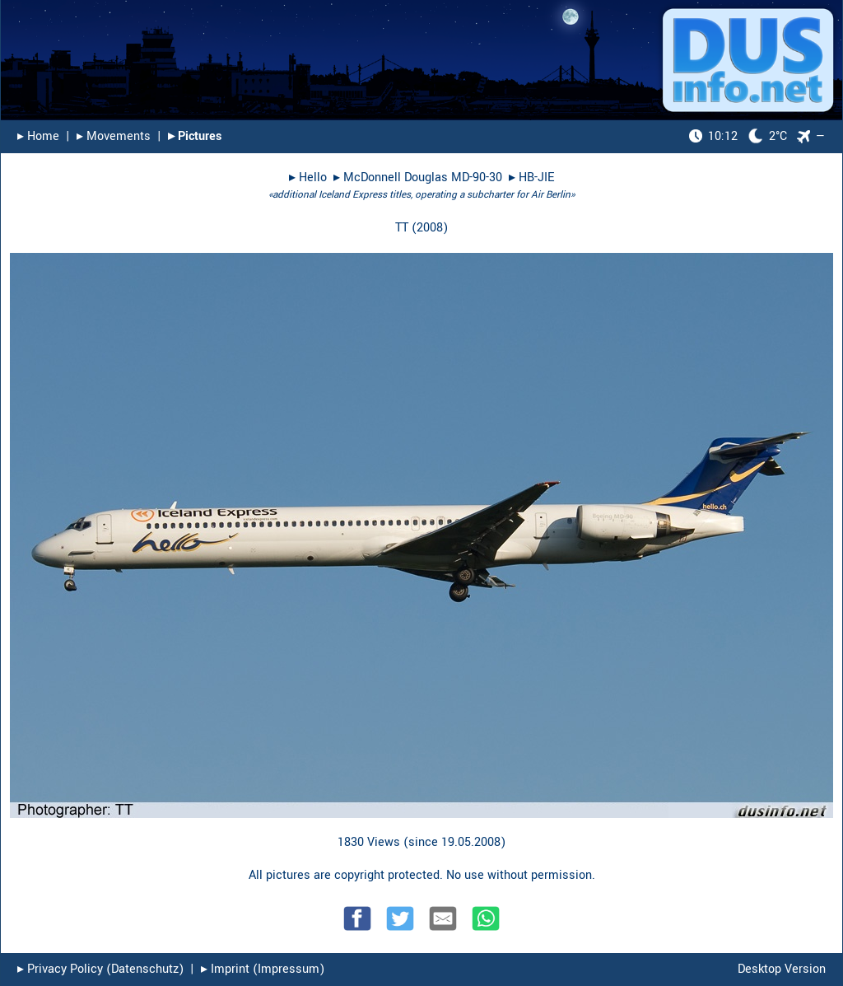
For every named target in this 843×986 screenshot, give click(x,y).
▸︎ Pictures (194, 136)
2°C (738, 136)
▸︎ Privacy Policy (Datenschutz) (100, 969)
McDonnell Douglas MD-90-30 (422, 177)
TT (401, 227)
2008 (430, 227)
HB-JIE (536, 177)
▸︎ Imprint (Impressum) (262, 969)
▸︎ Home (38, 136)
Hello (313, 177)
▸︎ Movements (114, 136)
